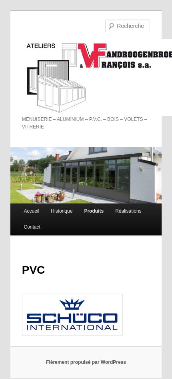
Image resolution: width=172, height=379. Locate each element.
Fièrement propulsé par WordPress (86, 362)
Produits (94, 211)
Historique (61, 211)
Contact (32, 227)
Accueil (32, 211)
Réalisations (128, 211)
